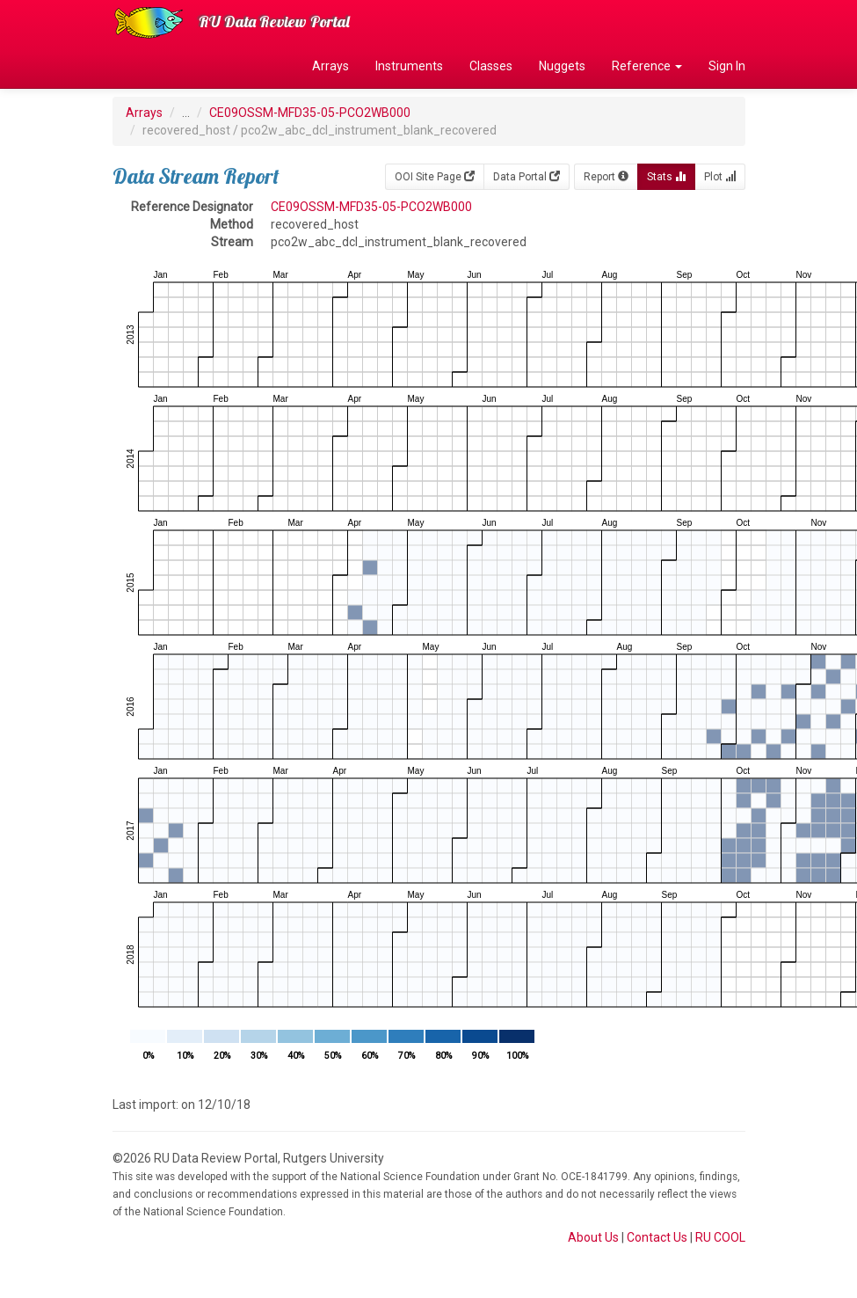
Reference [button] (647, 66)
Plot (720, 177)
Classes (490, 66)
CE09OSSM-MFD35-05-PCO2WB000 (309, 113)
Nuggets (562, 66)
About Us (593, 1237)
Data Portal (526, 177)
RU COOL (720, 1237)
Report (606, 177)
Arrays (330, 66)
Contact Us (657, 1237)
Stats (666, 177)
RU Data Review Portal (274, 21)
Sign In (726, 66)
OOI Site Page (435, 177)
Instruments (409, 66)
